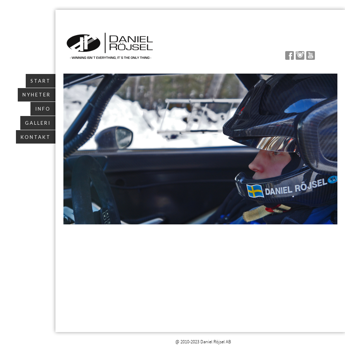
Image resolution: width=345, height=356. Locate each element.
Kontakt (36, 137)
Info (43, 109)
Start (40, 81)
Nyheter (36, 95)
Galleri (38, 123)
